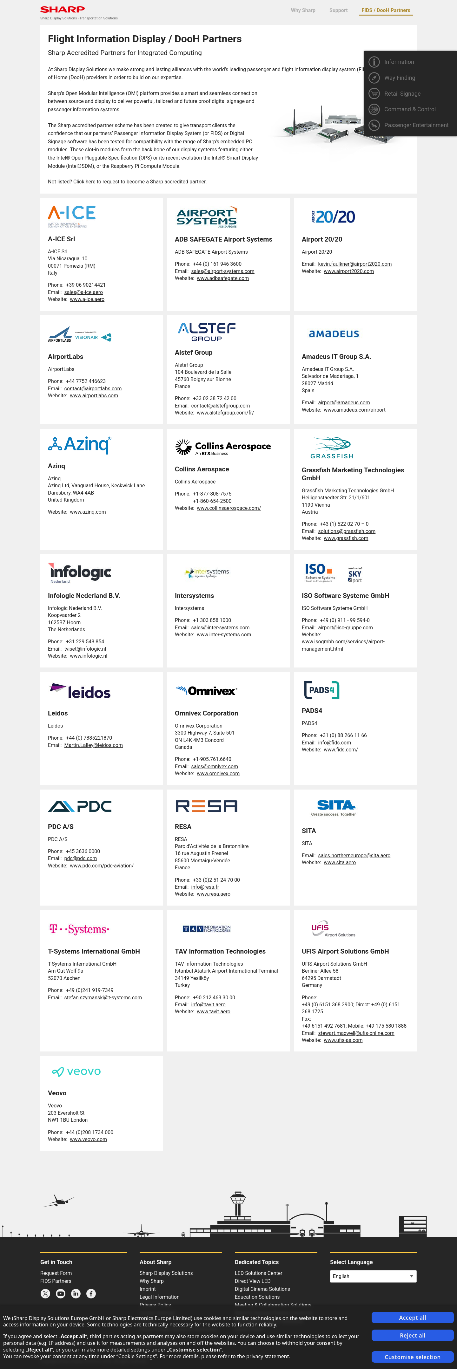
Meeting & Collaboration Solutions (273, 1305)
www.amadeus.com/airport (355, 410)
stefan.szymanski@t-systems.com (103, 998)
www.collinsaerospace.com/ (229, 508)
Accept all (413, 1317)
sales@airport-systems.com (222, 271)
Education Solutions (257, 1297)
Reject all (413, 1335)
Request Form (56, 1273)
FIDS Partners (55, 1281)
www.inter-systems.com (224, 635)
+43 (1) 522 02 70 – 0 (344, 524)
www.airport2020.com (349, 271)
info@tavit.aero (208, 1005)
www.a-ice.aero (87, 299)
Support (338, 10)
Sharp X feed (45, 1294)
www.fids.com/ (341, 750)
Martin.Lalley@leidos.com (93, 745)
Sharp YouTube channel (61, 1294)
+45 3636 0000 (83, 851)
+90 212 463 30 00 (214, 998)
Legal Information (160, 1297)
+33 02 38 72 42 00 (214, 398)
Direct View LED (253, 1281)
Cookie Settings (136, 1356)
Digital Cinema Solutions (262, 1289)
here (91, 182)
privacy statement (267, 1356)
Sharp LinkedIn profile (76, 1294)
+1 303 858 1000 (212, 620)
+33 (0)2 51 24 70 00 (216, 880)
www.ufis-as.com (343, 1040)
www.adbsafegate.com (223, 278)
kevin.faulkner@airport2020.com (355, 264)
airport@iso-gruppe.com (345, 628)
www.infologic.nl (88, 656)
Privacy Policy (155, 1305)
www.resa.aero (213, 894)
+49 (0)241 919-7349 (89, 990)
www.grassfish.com (346, 538)
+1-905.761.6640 (212, 759)
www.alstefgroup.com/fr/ (225, 413)
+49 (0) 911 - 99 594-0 (345, 620)
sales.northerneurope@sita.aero (354, 855)
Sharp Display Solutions (166, 1273)
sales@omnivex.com (214, 766)
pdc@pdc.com (80, 858)
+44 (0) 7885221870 (89, 738)
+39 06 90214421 (86, 285)
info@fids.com (334, 743)
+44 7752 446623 (86, 381)
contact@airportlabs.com (93, 389)
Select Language (351, 1262)
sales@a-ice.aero (83, 292)
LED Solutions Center (258, 1273)
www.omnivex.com (218, 773)
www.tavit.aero (213, 1012)
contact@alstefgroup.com (220, 406)
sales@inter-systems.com (220, 628)
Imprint (148, 1289)
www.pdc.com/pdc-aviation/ (102, 866)
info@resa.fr (205, 887)
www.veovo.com (88, 1139)
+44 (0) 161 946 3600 (217, 264)
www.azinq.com (88, 512)
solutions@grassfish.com (346, 531)
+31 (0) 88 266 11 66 (343, 735)
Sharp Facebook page (91, 1294)
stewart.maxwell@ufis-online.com (356, 1033)
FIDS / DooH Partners (386, 10)
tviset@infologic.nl (85, 649)
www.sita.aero (340, 862)
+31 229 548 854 (85, 642)
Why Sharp (303, 10)
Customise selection (413, 1357)
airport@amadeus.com (344, 403)
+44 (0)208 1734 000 (89, 1132)
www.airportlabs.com (94, 396)
